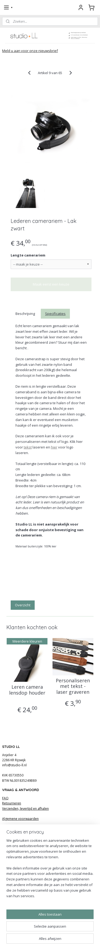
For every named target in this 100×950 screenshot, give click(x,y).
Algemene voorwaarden (20, 818)
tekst (28, 447)
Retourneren (11, 803)
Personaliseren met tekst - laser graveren (73, 686)
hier (54, 447)
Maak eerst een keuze (51, 284)
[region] (50, 870)
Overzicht (22, 605)
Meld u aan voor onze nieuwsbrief (30, 50)
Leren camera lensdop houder (27, 690)
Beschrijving (25, 313)
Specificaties (55, 313)
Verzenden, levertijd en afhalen (25, 808)
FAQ (5, 798)
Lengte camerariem (28, 255)
